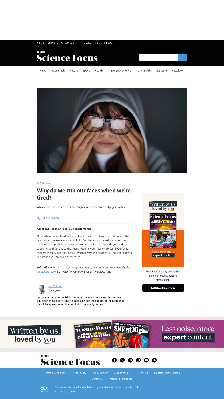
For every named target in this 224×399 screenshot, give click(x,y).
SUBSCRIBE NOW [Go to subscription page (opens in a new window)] (163, 287)
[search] (182, 57)
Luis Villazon (55, 286)
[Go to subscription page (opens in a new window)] (163, 266)
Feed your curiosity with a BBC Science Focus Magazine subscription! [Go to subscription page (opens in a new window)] (163, 275)
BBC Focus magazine (64, 267)
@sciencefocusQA (46, 271)
